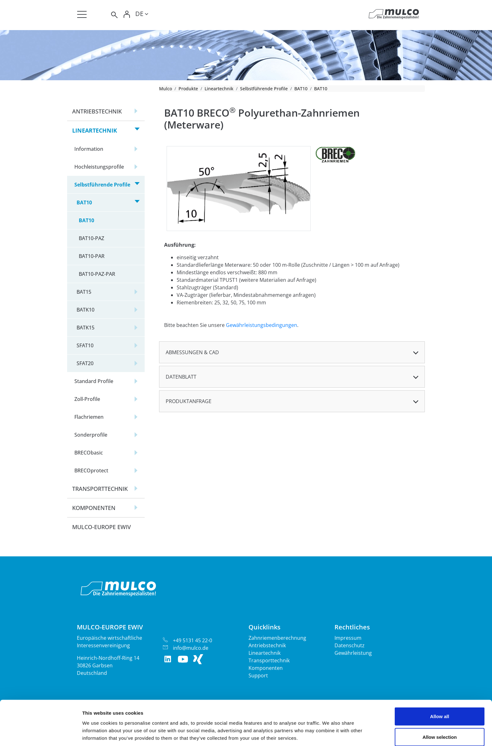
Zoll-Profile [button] (87, 399)
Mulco (165, 89)
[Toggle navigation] (82, 14)
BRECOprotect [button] (91, 470)
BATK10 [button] (85, 309)
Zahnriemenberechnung (277, 637)
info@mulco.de (190, 647)
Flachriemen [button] (89, 416)
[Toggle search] (114, 15)
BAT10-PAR (91, 256)
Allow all (439, 688)
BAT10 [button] (84, 202)
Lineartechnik (219, 89)
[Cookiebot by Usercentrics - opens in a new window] (40, 733)
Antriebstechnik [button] (97, 111)
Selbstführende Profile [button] (102, 184)
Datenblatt (181, 376)
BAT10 (301, 89)
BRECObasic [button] (88, 452)
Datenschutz (349, 645)
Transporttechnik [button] (100, 488)
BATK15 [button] (85, 327)
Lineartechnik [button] (94, 130)
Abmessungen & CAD (192, 352)
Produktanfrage (188, 401)
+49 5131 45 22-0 (192, 640)
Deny (440, 729)
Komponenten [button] (93, 508)
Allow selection (439, 709)
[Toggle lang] (141, 14)
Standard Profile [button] (93, 381)
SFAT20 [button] (85, 363)
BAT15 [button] (84, 291)
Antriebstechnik (267, 645)
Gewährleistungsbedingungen (261, 325)
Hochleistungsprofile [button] (99, 166)
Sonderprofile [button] (90, 434)
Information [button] (88, 148)
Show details (329, 730)
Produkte (188, 89)
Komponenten (266, 668)
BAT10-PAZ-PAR (97, 274)
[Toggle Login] (127, 15)
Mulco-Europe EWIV (101, 527)
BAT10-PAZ (91, 238)
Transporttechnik (269, 660)
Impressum (347, 637)
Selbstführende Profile (264, 89)
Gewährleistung (353, 652)
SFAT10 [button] (85, 345)
